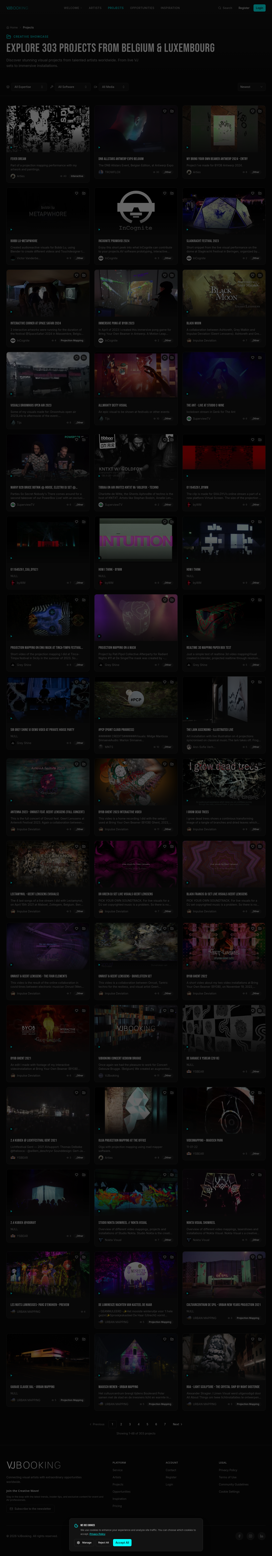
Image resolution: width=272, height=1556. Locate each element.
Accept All (122, 1542)
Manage (84, 1542)
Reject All (103, 1542)
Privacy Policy (97, 1533)
